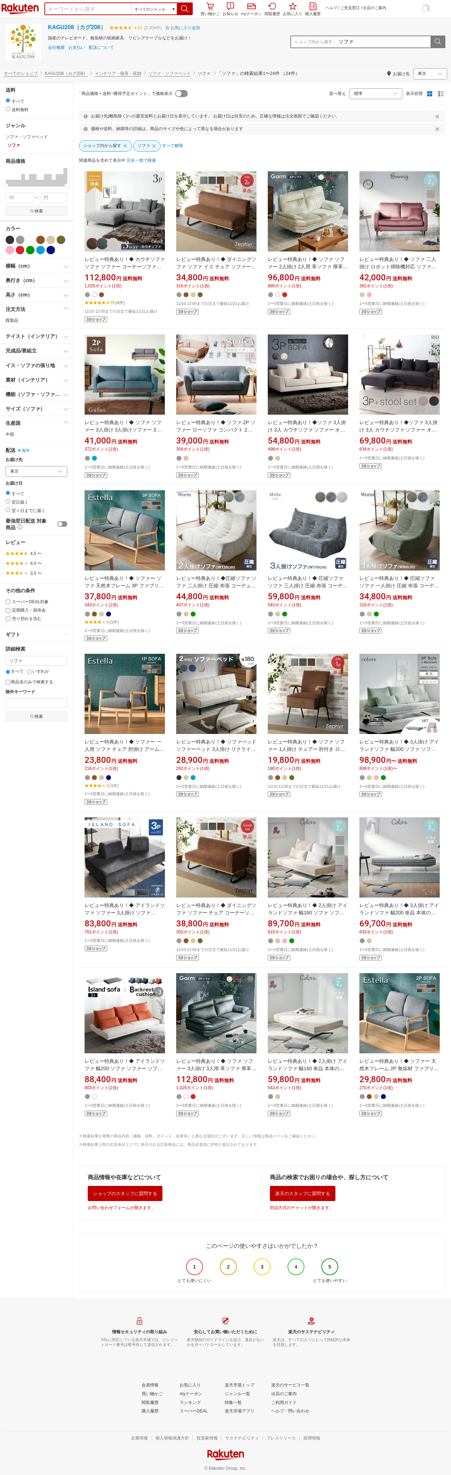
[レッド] (20, 250)
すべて (15, 671)
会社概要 (56, 47)
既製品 (12, 320)
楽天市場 (20, 8)
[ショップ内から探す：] (384, 41)
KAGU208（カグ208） (77, 27)
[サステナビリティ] (242, 1438)
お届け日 (14, 483)
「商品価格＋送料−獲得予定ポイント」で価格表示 (125, 93)
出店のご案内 (374, 8)
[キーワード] (36, 661)
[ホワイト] (30, 240)
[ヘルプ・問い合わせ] (290, 1411)
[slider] (5, 186)
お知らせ (230, 9)
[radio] (8, 100)
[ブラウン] (40, 240)
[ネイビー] (51, 250)
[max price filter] (54, 198)
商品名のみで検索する (29, 681)
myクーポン (251, 10)
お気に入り (292, 9)
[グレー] (20, 240)
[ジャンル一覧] (237, 1394)
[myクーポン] (191, 1394)
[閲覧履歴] (150, 1403)
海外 (23, 450)
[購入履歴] (150, 1411)
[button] (185, 8)
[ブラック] (10, 240)
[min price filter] (19, 198)
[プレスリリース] (281, 1438)
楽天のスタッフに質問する (302, 1193)
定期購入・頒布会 (26, 610)
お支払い (76, 47)
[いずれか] (29, 672)
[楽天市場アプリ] (239, 1411)
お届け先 (14, 460)
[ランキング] (190, 1403)
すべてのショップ (21, 73)
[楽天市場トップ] (239, 1385)
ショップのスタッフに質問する (125, 1193)
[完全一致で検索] (141, 161)
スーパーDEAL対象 (27, 601)
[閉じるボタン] (438, 116)
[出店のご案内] (284, 1394)
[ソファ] (147, 146)
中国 (10, 434)
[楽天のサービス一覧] (290, 1385)
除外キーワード (20, 692)
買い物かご (210, 9)
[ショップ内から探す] (105, 146)
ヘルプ (331, 8)
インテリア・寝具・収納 (118, 73)
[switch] (62, 524)
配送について (101, 47)
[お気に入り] (190, 1385)
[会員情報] (150, 1385)
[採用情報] (311, 1438)
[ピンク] (10, 250)
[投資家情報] (207, 1438)
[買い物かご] (152, 1394)
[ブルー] (40, 250)
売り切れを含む (24, 618)
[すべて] (8, 672)
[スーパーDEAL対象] (8, 602)
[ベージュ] (51, 240)
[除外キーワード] (36, 703)
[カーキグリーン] (61, 240)
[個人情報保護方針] (172, 1438)
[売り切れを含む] (8, 619)
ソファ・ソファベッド (169, 73)
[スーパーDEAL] (194, 1411)
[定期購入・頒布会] (8, 610)
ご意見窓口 (350, 8)
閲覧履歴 (272, 9)
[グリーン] (30, 250)
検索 (36, 211)
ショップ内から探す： (316, 41)
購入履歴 (313, 9)
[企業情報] (139, 1438)
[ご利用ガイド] (284, 1403)
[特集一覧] (233, 1403)
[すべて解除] (172, 146)
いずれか (38, 671)
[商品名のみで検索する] (8, 682)
